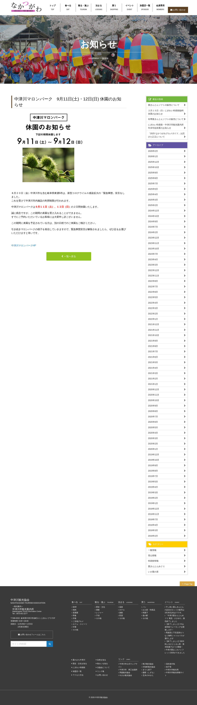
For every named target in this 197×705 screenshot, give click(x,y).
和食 (74, 615)
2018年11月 (153, 514)
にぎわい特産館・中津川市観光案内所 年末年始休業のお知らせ (167, 126)
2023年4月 (153, 259)
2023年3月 (153, 265)
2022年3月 (153, 308)
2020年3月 (153, 438)
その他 (75, 630)
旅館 (121, 613)
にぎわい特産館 (79, 667)
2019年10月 (153, 460)
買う (114, 7)
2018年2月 (153, 536)
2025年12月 (153, 162)
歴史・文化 (100, 607)
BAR (75, 607)
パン (144, 607)
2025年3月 (153, 200)
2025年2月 (153, 205)
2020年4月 (153, 433)
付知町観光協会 (149, 667)
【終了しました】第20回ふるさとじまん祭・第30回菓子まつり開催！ (174, 644)
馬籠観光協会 (124, 672)
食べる (68, 7)
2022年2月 (153, 313)
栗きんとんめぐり (156, 566)
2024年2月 (153, 232)
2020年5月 (153, 427)
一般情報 (152, 550)
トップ (52, 7)
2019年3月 (153, 492)
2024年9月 (153, 221)
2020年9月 (153, 405)
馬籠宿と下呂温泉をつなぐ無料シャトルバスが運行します (174, 635)
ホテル (122, 610)
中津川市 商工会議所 (128, 670)
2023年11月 (153, 243)
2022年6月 (153, 292)
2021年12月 (153, 324)
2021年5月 (153, 362)
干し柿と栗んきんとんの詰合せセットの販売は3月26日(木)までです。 (174, 610)
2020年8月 (153, 411)
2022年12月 (153, 270)
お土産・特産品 (149, 610)
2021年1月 (153, 384)
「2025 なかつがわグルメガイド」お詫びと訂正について (166, 135)
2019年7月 (153, 476)
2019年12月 (153, 454)
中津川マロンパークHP (23, 245)
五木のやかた (148, 675)
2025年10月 (153, 167)
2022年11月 (153, 275)
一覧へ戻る (70, 256)
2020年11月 (153, 395)
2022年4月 (153, 303)
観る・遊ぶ (83, 7)
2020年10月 (153, 400)
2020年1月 (153, 449)
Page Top (188, 584)
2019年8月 (153, 471)
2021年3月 (153, 373)
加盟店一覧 (145, 7)
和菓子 (145, 613)
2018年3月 (153, 530)
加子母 (168, 667)
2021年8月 (153, 346)
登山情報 (152, 555)
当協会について (103, 667)
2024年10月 (153, 216)
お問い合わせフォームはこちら (31, 635)
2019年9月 (153, 465)
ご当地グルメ (78, 621)
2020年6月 (153, 422)
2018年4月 (153, 525)
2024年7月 (153, 227)
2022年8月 (153, 281)
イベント (129, 7)
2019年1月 (153, 503)
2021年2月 (153, 378)
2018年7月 (153, 519)
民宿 (121, 615)
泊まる (98, 7)
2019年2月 (153, 498)
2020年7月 (153, 416)
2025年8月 (153, 178)
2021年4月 (153, 368)
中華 (74, 627)
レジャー (99, 613)
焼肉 (74, 610)
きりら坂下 (147, 670)
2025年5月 (153, 189)
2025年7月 (153, 183)
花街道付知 (170, 664)
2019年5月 (153, 481)
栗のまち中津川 (79, 660)
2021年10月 (153, 335)
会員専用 (160, 7)
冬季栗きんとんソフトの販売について (166, 119)
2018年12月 (153, 509)
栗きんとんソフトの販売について (163, 105)
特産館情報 (153, 561)
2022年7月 (153, 286)
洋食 (74, 618)
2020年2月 (153, 443)
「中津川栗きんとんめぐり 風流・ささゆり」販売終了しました (175, 618)
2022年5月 (153, 297)
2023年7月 (153, 254)
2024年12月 (153, 210)
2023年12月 (153, 237)
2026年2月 (153, 151)
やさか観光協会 (125, 675)
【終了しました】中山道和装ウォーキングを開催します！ (174, 627)
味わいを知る (102, 664)
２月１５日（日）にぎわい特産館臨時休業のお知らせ (166, 112)
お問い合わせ (179, 10)
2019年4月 (153, 487)
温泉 (121, 607)
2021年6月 (153, 357)
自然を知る (101, 660)
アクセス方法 (78, 675)
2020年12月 (153, 389)
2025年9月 (153, 172)
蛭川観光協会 (148, 664)
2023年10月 (153, 248)
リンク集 (100, 671)
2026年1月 (153, 156)
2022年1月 (153, 319)
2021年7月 (153, 351)
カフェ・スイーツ (80, 624)
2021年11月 (153, 330)
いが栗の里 (153, 572)
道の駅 (145, 615)
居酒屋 (75, 613)
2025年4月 (153, 194)
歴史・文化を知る (80, 664)
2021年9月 (153, 341)
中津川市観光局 (172, 670)
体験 (98, 610)
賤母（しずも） (149, 672)
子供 (98, 615)
